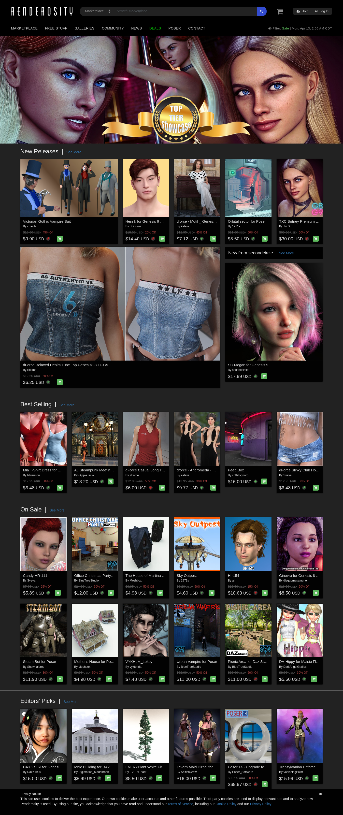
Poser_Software (242, 772)
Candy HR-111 (35, 575)
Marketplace (24, 28)
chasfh (31, 226)
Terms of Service (180, 804)
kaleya (185, 226)
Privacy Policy (260, 804)
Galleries (84, 28)
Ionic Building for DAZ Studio (97, 767)
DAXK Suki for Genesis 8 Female (50, 767)
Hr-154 (233, 575)
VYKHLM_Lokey (139, 661)
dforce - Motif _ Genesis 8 (198, 221)
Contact (196, 28)
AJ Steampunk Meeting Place (98, 470)
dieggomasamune (295, 580)
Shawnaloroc (35, 667)
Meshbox (136, 580)
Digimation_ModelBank (93, 772)
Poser (174, 28)
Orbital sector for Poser (247, 221)
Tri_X (286, 226)
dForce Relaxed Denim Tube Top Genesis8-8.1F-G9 (65, 365)
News (136, 28)
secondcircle (240, 370)
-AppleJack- (86, 475)
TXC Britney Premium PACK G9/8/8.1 (310, 221)
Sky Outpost (187, 575)
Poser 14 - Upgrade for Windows (255, 767)
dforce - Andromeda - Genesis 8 (203, 470)
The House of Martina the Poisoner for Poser (162, 575)
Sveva (287, 475)
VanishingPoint (293, 772)
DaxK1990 (34, 772)
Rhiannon (33, 475)
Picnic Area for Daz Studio (249, 661)
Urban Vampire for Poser (197, 661)
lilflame (31, 370)
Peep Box (236, 470)
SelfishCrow (189, 772)
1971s (236, 226)
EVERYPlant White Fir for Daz (150, 767)
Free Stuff (56, 28)
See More (73, 152)
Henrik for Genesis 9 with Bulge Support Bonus (164, 221)
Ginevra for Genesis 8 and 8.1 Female (310, 575)
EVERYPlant (138, 772)
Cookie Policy (225, 804)
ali (233, 580)
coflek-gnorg (240, 475)
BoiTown (135, 226)
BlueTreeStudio (88, 580)
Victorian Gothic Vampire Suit (47, 221)
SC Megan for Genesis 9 (248, 365)
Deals (155, 28)
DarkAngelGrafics (294, 667)
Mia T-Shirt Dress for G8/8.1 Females (53, 470)
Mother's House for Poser (95, 661)
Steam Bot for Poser (39, 661)
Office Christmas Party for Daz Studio (104, 575)
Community (113, 28)
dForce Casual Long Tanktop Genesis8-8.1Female (167, 470)
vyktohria (136, 667)
